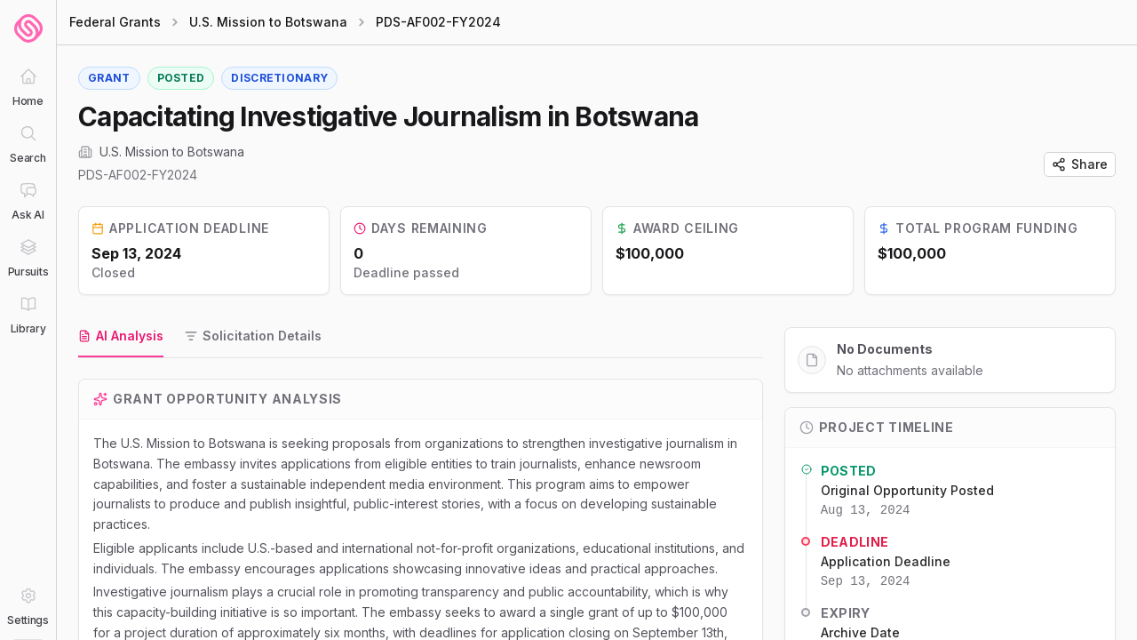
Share (1080, 164)
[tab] (120, 336)
